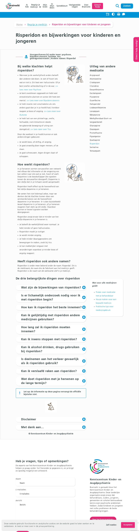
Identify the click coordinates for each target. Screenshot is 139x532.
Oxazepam (94, 129)
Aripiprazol (95, 75)
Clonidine (94, 86)
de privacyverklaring (45, 526)
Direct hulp (97, 6)
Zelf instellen (111, 525)
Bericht (19, 501)
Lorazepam (94, 111)
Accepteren (128, 525)
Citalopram (95, 83)
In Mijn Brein (52, 6)
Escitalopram (95, 93)
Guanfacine (95, 101)
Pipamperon (95, 137)
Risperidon (94, 144)
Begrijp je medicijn (35, 6)
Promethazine (96, 133)
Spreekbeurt (62, 6)
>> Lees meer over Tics (40, 129)
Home (19, 24)
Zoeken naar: (117, 5)
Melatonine (95, 115)
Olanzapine (95, 126)
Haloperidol (95, 104)
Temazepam (95, 151)
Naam (18, 479)
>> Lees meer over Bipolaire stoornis (43, 101)
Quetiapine (95, 140)
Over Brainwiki (86, 6)
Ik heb (27, 6)
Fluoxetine (94, 97)
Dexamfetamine (97, 90)
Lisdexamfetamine (98, 108)
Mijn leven (45, 6)
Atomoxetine (95, 79)
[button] (50, 288)
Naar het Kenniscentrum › (103, 519)
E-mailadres (21, 490)
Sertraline (94, 147)
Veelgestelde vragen (74, 6)
